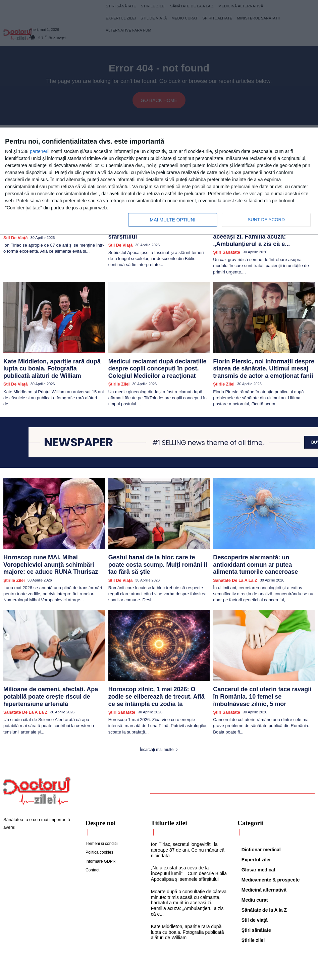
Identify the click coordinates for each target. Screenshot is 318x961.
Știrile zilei (117, 365)
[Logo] (36, 761)
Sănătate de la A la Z (232, 556)
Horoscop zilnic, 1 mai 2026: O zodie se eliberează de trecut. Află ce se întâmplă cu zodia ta (156, 669)
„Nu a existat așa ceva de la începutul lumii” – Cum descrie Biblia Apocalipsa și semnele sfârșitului (188, 841)
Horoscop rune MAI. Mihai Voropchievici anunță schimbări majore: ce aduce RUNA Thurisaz (50, 543)
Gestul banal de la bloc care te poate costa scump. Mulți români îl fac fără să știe (155, 540)
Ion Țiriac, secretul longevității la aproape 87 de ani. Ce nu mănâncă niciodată (185, 818)
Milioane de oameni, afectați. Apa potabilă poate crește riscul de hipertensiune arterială (53, 666)
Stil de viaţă (13, 360)
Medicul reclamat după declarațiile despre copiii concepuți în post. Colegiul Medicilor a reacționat (158, 352)
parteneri (39, 151)
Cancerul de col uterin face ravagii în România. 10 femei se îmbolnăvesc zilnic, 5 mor (261, 669)
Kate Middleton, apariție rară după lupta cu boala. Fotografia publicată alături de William (53, 349)
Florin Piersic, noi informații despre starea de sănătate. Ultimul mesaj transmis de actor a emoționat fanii (263, 352)
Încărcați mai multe (159, 719)
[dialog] (159, 181)
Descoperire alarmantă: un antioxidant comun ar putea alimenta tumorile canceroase (256, 543)
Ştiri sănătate (224, 239)
